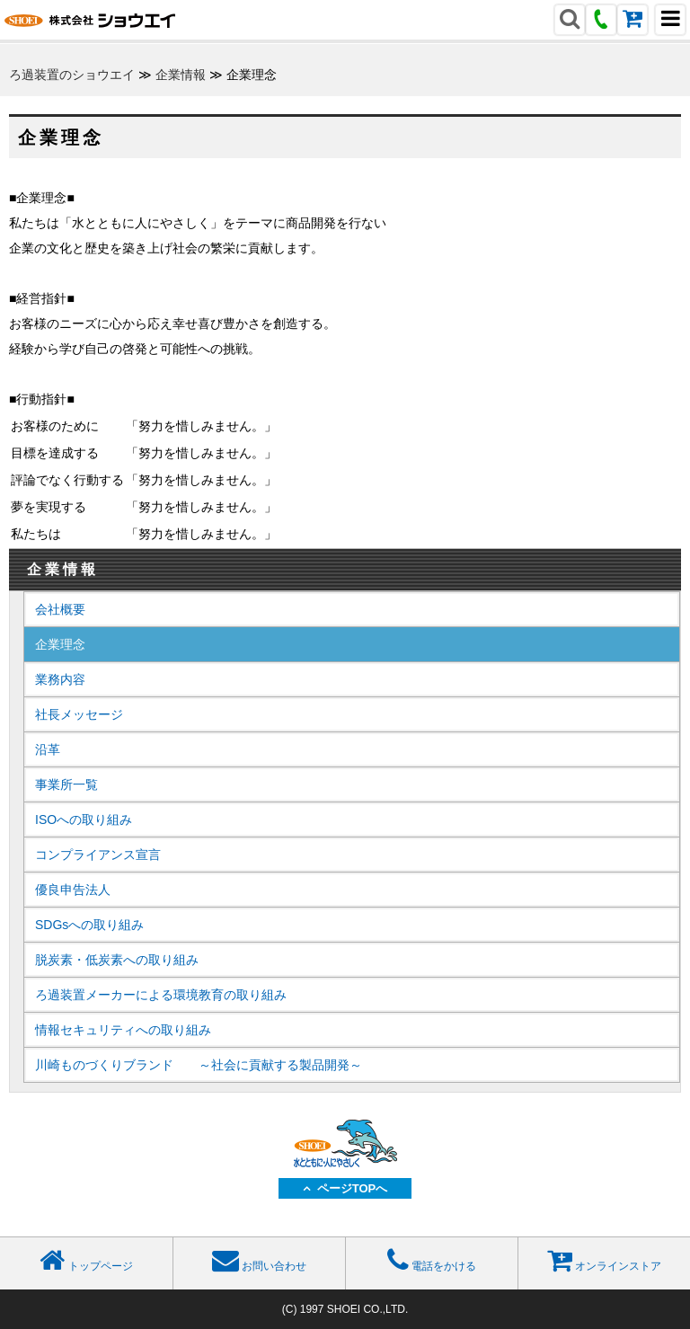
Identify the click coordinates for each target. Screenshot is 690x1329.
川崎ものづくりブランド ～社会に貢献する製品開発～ (198, 1065)
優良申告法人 (73, 889)
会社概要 (60, 609)
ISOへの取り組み (83, 819)
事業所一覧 (66, 784)
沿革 (47, 749)
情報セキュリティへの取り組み (123, 1030)
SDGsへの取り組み (89, 924)
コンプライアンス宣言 (98, 854)
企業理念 (60, 644)
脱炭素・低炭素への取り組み (117, 959)
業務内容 (60, 679)
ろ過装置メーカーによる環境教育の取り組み (161, 995)
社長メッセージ (79, 714)
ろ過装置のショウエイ (72, 74)
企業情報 (180, 74)
